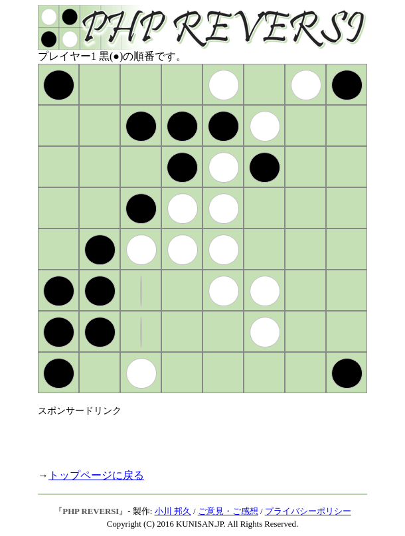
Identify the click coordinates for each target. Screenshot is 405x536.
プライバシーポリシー (308, 511)
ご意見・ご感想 (228, 511)
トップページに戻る (96, 475)
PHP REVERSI (90, 511)
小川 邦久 (173, 511)
